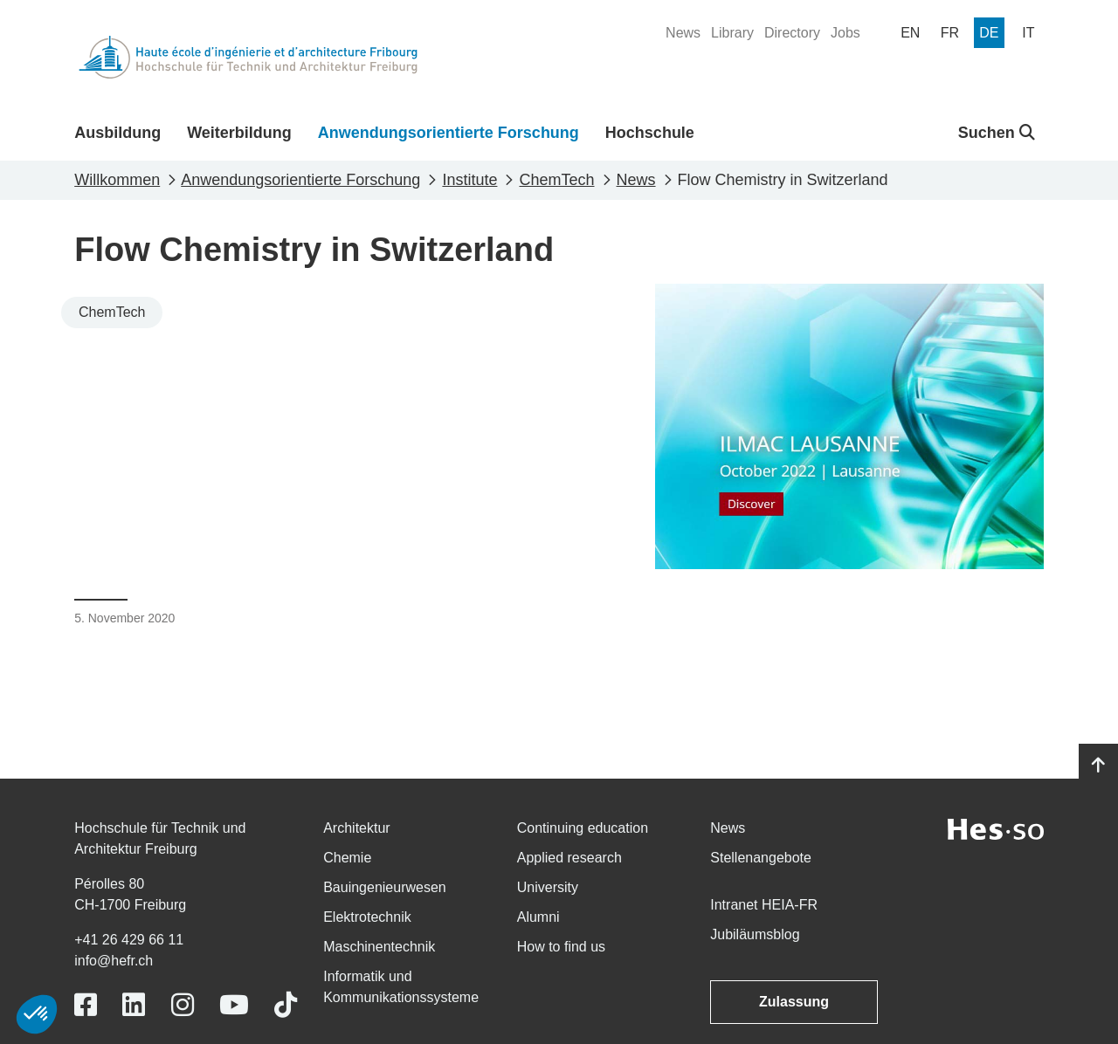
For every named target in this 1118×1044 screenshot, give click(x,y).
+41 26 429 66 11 (128, 939)
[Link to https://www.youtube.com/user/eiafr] (234, 1005)
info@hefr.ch (113, 960)
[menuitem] (683, 33)
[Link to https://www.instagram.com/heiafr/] (182, 1005)
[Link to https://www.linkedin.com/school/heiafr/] (133, 1005)
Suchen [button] (996, 132)
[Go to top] (1098, 765)
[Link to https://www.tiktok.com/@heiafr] (285, 1005)
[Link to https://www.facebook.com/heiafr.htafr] (85, 1005)
